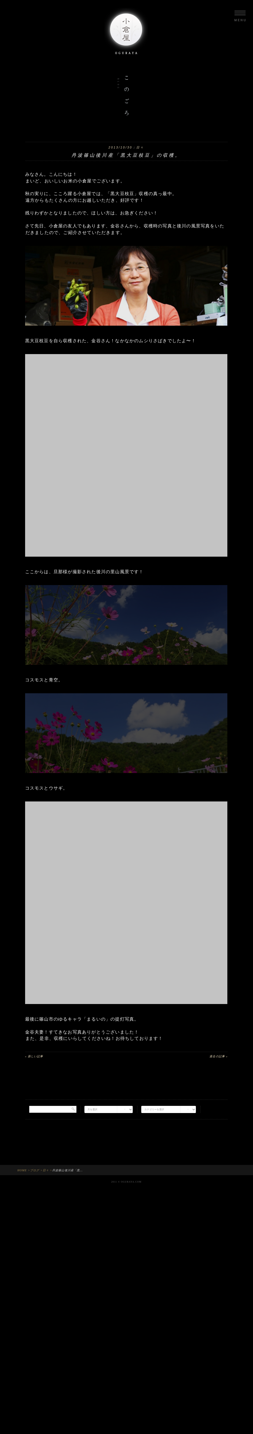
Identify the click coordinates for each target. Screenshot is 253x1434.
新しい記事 (34, 1056)
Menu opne (240, 16)
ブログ (34, 1170)
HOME (22, 1170)
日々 (140, 147)
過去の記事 (219, 1056)
